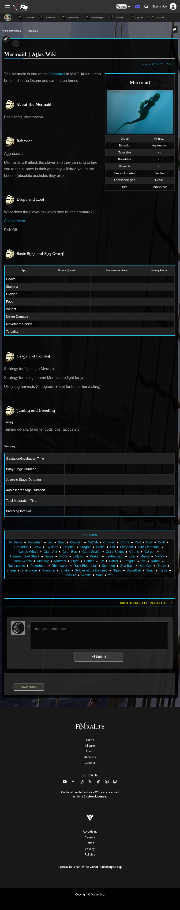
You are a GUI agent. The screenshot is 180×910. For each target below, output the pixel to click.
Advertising (90, 831)
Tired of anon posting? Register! (146, 603)
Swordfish (134, 570)
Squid (117, 570)
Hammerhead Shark (24, 556)
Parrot (113, 561)
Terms (90, 843)
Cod (138, 542)
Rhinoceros (60, 566)
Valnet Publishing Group (106, 867)
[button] (123, 7)
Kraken (95, 556)
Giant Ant (50, 551)
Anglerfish (35, 542)
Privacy (90, 849)
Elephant (126, 547)
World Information (11, 31)
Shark (162, 566)
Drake (100, 547)
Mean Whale (22, 561)
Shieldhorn (29, 570)
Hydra (63, 556)
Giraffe (134, 551)
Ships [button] (135, 18)
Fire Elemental (148, 547)
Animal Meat (14, 221)
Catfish (93, 542)
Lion (132, 556)
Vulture (71, 575)
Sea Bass (127, 566)
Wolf (99, 575)
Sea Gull (146, 566)
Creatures (32, 31)
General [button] (47, 18)
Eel (112, 547)
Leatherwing (115, 556)
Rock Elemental (85, 566)
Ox (102, 561)
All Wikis (90, 745)
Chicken (109, 542)
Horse (49, 556)
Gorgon (149, 551)
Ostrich (89, 561)
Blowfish (76, 542)
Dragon (85, 547)
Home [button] (26, 18)
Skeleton (48, 570)
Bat (50, 542)
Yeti (110, 575)
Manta (145, 556)
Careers (90, 837)
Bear (61, 542)
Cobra (124, 542)
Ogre (75, 561)
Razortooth (38, 566)
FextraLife (65, 867)
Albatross (15, 542)
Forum (90, 751)
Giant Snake (91, 551)
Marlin (159, 556)
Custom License (95, 796)
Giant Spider (115, 551)
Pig (143, 561)
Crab (161, 542)
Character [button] (69, 18)
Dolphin (68, 547)
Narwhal (60, 561)
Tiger (150, 570)
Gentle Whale (28, 551)
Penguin (129, 561)
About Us (90, 757)
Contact (90, 762)
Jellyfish (79, 556)
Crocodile (21, 547)
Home (90, 740)
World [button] (115, 18)
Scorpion (108, 566)
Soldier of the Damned (91, 570)
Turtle (163, 570)
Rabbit (155, 561)
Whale (86, 575)
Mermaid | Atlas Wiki (30, 54)
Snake (65, 570)
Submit (99, 657)
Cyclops (52, 547)
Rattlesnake (16, 566)
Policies (90, 854)
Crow (37, 547)
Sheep (11, 570)
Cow (149, 542)
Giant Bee (69, 551)
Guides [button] (155, 18)
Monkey (43, 561)
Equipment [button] (93, 18)
